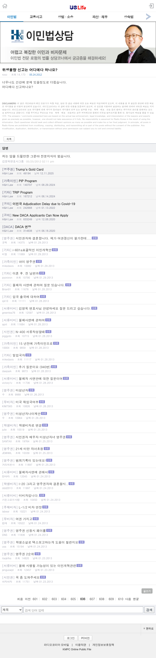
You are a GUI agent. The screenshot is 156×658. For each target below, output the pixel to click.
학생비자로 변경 (78, 427)
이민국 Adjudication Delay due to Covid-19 (78, 205)
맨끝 (136, 599)
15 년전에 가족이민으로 (78, 345)
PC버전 (85, 638)
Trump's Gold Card (78, 171)
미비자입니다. (78, 497)
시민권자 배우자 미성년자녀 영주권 (78, 439)
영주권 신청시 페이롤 (78, 532)
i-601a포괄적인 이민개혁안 (78, 252)
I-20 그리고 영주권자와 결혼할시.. (78, 486)
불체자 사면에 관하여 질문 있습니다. (78, 287)
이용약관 (80, 644)
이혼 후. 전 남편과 (78, 275)
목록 (8, 139)
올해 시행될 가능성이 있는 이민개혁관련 (78, 567)
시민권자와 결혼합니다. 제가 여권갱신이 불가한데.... (78, 240)
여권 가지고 (78, 521)
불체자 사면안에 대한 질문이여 (78, 380)
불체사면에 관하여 (78, 322)
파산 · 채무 (99, 16)
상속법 (128, 16)
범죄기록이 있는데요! (78, 462)
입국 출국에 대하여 (78, 298)
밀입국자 (78, 357)
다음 (128, 599)
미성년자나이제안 (78, 415)
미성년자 (78, 392)
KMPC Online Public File (77, 649)
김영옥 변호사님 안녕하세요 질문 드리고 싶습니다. (78, 310)
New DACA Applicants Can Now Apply (78, 217)
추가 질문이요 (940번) (78, 369)
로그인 (70, 638)
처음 (20, 599)
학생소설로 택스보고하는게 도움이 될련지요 (78, 544)
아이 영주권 (78, 263)
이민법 (11, 16)
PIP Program (78, 182)
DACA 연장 (78, 228)
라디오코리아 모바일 (56, 644)
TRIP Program (78, 194)
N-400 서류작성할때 (78, 334)
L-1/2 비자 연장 (78, 509)
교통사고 (36, 16)
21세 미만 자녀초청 (78, 450)
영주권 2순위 (78, 556)
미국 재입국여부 (78, 404)
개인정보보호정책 (103, 644)
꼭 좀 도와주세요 (78, 579)
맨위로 (148, 628)
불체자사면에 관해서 (78, 474)
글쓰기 (147, 591)
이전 (28, 599)
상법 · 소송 (65, 16)
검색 (149, 610)
